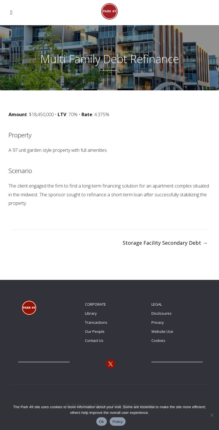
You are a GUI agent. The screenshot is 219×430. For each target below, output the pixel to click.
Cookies (158, 340)
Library (91, 313)
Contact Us (94, 340)
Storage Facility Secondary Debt (165, 242)
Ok (101, 422)
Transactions (96, 322)
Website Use (162, 331)
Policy (117, 422)
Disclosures (161, 313)
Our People (95, 331)
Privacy (157, 322)
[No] (212, 415)
